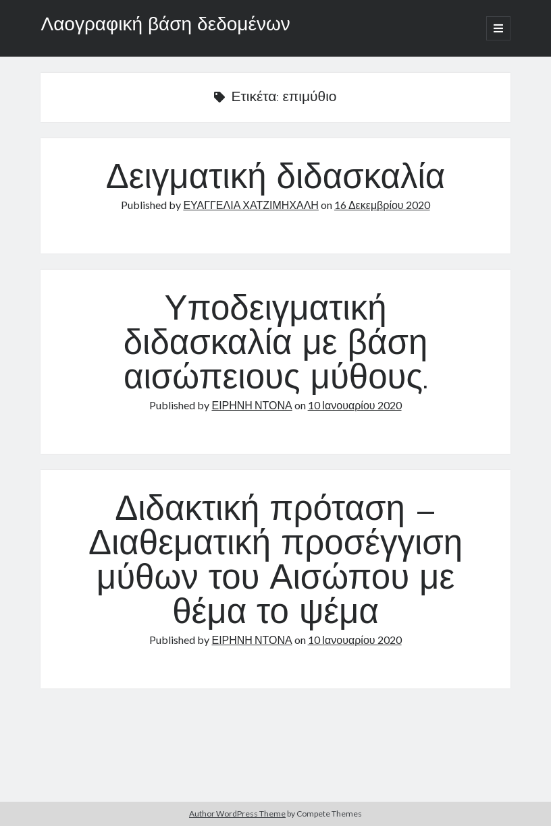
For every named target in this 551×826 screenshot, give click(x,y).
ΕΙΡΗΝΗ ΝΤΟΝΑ (251, 405)
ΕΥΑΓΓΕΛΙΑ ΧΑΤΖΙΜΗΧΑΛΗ (251, 204)
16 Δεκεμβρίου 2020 (382, 204)
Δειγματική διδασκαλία (276, 179)
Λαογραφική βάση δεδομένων (165, 25)
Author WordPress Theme (237, 813)
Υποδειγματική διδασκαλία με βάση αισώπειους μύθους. (276, 345)
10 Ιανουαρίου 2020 (355, 405)
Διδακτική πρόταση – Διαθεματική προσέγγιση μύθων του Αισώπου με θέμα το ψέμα (275, 563)
